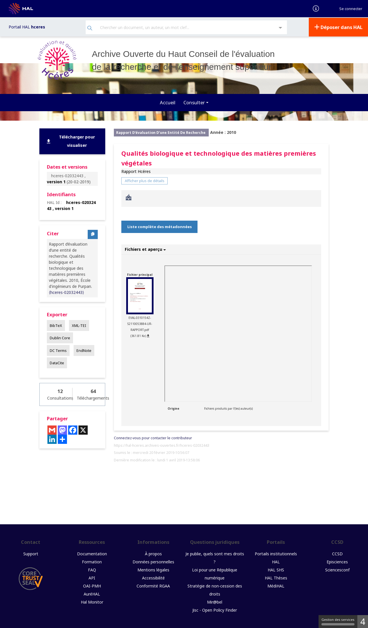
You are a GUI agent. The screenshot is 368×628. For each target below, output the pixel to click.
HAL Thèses (276, 577)
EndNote (83, 349)
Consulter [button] (194, 102)
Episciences (337, 561)
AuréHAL (92, 593)
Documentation (92, 553)
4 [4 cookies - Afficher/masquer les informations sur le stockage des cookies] (362, 621)
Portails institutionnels (276, 553)
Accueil (167, 102)
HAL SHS (276, 569)
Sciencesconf (337, 569)
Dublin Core (60, 337)
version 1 (56, 181)
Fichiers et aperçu (145, 248)
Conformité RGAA (153, 585)
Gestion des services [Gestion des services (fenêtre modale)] (337, 621)
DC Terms (58, 349)
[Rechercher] (90, 28)
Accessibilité (153, 577)
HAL (276, 561)
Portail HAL (27, 26)
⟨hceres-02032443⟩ (66, 291)
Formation (92, 561)
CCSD (337, 553)
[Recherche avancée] (280, 27)
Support (30, 553)
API (92, 577)
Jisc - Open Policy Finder (214, 609)
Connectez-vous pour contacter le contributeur (153, 437)
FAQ (92, 569)
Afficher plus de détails (144, 180)
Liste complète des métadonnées (159, 226)
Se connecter (350, 9)
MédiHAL (275, 585)
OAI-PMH (92, 585)
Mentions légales (153, 569)
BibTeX (56, 325)
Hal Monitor (92, 601)
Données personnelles (153, 561)
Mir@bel (214, 601)
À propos (153, 553)
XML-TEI (79, 325)
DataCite (57, 362)
